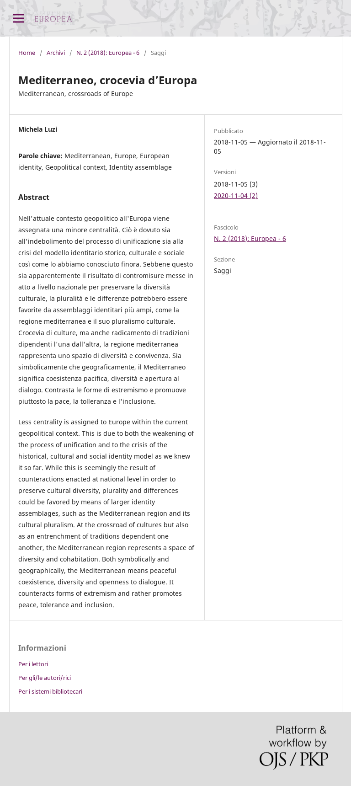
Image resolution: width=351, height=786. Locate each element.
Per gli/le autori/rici (44, 678)
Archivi (56, 52)
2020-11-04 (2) (236, 195)
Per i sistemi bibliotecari (50, 691)
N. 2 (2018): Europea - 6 (107, 52)
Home (26, 52)
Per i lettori (33, 664)
